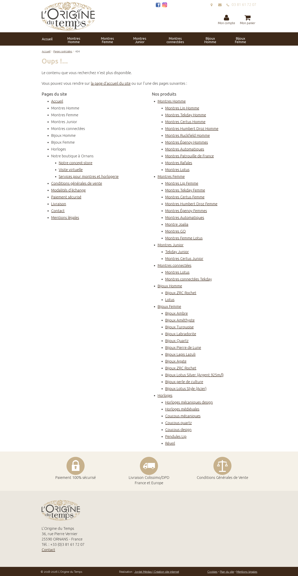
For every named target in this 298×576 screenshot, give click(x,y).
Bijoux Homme (172, 39)
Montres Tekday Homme (185, 115)
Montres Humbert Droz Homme (191, 128)
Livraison (58, 204)
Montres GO (175, 231)
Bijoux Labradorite (180, 334)
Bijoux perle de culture (184, 382)
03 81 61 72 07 (241, 4)
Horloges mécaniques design (189, 402)
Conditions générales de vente (76, 183)
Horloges (213, 39)
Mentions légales (65, 217)
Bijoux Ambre (176, 313)
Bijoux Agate (175, 361)
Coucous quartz (178, 423)
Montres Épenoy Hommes (186, 142)
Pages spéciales (62, 51)
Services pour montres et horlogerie (89, 176)
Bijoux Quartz (177, 340)
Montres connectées (149, 39)
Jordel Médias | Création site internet (156, 571)
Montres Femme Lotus (184, 238)
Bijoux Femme (191, 39)
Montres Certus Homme (185, 122)
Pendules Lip (175, 436)
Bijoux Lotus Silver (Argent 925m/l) (194, 375)
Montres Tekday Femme (185, 190)
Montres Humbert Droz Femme (191, 204)
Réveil (170, 443)
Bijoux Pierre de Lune (183, 347)
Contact (234, 39)
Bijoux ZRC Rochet (180, 293)
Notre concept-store (75, 163)
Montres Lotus (177, 169)
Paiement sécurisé (66, 197)
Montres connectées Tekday (188, 279)
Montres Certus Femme (184, 197)
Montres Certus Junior (184, 258)
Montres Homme (83, 39)
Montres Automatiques (184, 149)
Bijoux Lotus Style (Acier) (186, 388)
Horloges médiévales (182, 409)
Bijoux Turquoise (179, 327)
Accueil (63, 39)
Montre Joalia (176, 224)
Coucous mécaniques (183, 416)
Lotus (169, 299)
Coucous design (178, 429)
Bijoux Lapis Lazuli (180, 354)
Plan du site (227, 571)
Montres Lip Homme (182, 108)
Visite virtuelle (71, 169)
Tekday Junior (177, 252)
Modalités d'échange (68, 190)
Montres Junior (125, 39)
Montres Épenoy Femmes (186, 210)
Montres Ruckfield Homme (187, 135)
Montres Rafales (178, 163)
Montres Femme (104, 39)
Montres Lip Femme (181, 183)
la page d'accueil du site (111, 83)
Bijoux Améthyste (180, 320)
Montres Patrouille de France (189, 156)
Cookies (212, 571)
